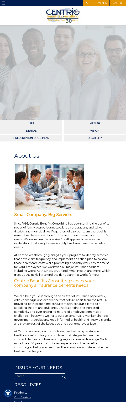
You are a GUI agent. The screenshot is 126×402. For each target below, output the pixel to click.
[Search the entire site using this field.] (36, 376)
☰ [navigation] (3, 3)
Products (20, 392)
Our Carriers (22, 397)
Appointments (96, 2)
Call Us (118, 2)
